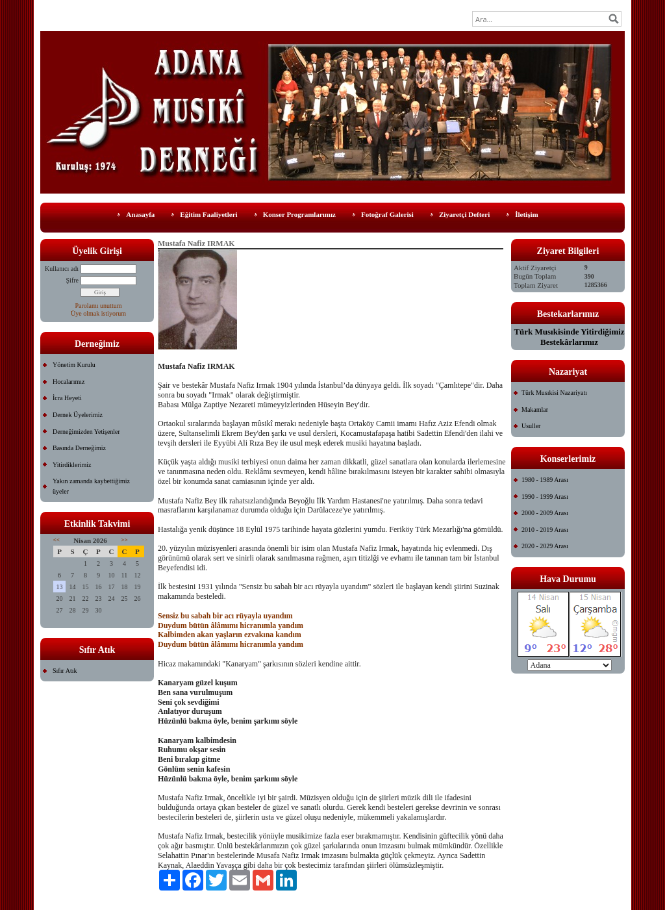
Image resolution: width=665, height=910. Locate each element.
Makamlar (534, 409)
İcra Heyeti (67, 397)
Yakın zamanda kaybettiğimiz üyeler (91, 486)
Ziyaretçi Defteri (464, 214)
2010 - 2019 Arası (544, 529)
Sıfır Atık (65, 670)
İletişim (526, 214)
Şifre (72, 280)
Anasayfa (140, 214)
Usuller (530, 425)
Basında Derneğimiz (79, 447)
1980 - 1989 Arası (544, 479)
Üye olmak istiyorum (98, 313)
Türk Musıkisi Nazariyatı (554, 392)
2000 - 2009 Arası (544, 512)
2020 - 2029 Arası (544, 546)
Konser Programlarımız (299, 214)
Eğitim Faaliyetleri (208, 214)
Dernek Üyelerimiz (78, 414)
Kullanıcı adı (62, 268)
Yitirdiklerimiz (72, 464)
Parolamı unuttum (98, 305)
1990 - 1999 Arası (544, 496)
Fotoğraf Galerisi (387, 214)
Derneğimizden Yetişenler (86, 431)
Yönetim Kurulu (74, 364)
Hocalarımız (68, 381)
